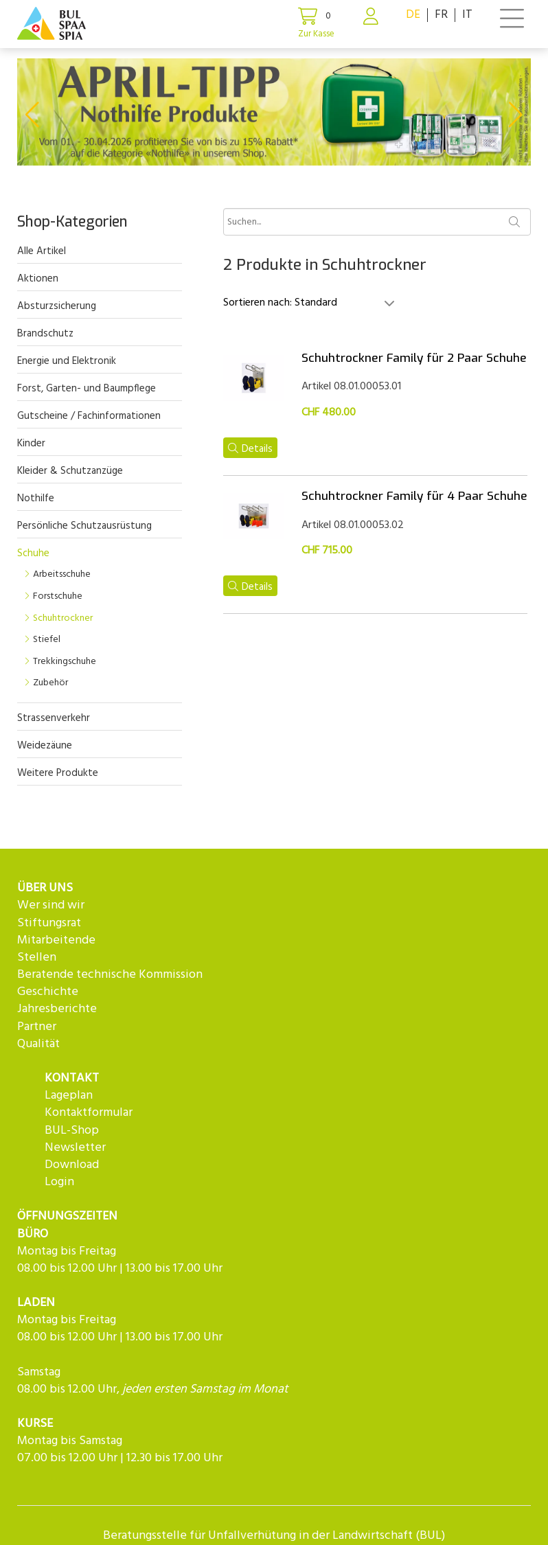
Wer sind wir (50, 905)
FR (441, 14)
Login (59, 1182)
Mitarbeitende (56, 940)
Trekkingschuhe (64, 662)
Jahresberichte (57, 1009)
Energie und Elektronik (66, 361)
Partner (36, 1027)
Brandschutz (45, 333)
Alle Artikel (41, 251)
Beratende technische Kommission (110, 975)
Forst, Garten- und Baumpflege (86, 388)
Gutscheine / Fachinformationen (89, 416)
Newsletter (75, 1148)
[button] (32, 115)
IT (467, 14)
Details (250, 449)
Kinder (31, 443)
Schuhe (33, 553)
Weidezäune (44, 745)
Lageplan (69, 1096)
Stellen (36, 958)
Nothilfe (35, 498)
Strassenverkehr (53, 718)
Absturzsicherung (56, 306)
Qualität (38, 1044)
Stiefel (46, 640)
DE (413, 14)
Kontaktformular (89, 1113)
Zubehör (50, 683)
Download (72, 1165)
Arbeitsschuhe (62, 574)
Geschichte (47, 992)
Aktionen (37, 279)
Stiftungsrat (49, 923)
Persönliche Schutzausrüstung (84, 526)
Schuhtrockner (63, 618)
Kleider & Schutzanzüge (70, 471)
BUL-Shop (72, 1131)
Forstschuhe (57, 596)
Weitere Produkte (57, 773)
